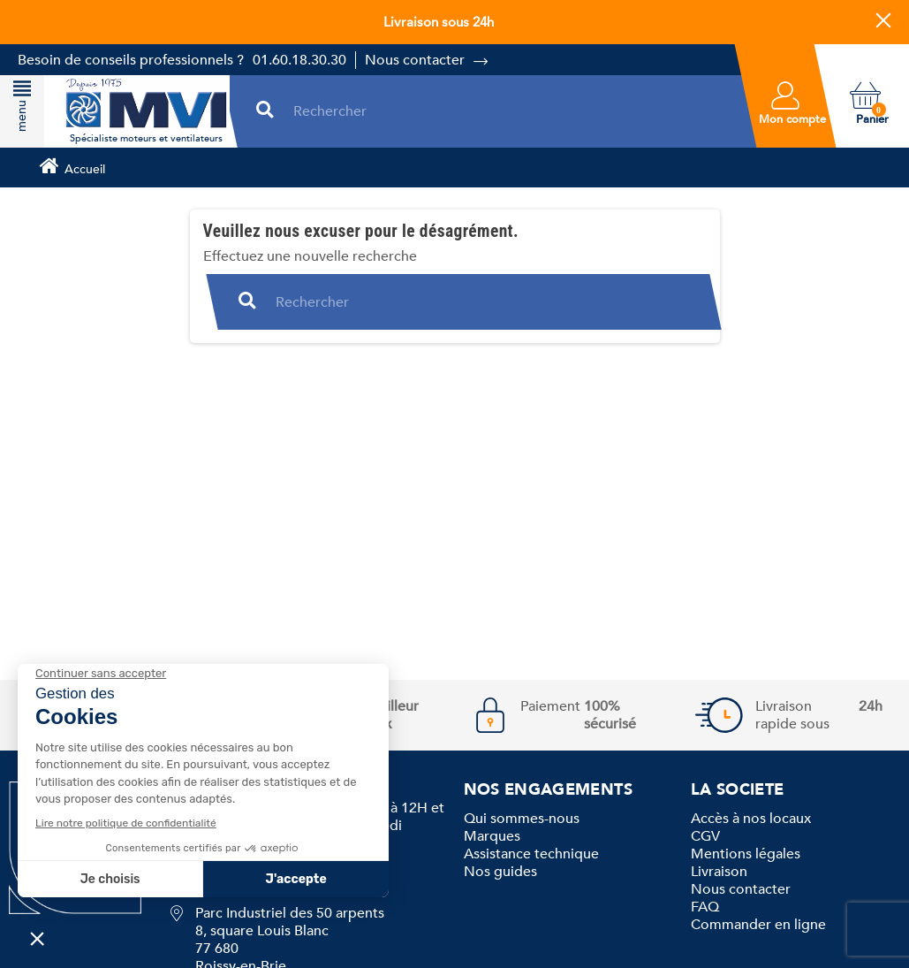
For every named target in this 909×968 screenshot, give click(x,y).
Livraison (719, 871)
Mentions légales (745, 854)
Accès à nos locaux (751, 818)
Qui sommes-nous (521, 818)
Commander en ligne (758, 924)
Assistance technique (531, 854)
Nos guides (500, 871)
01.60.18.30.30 (299, 60)
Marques (492, 836)
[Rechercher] (510, 111)
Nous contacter (415, 60)
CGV (705, 836)
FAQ (705, 907)
